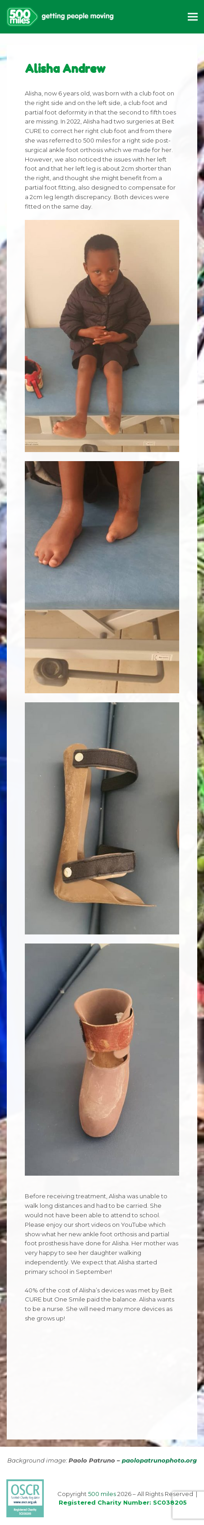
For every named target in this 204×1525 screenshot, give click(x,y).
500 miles (102, 1493)
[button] (193, 16)
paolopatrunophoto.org (159, 1460)
